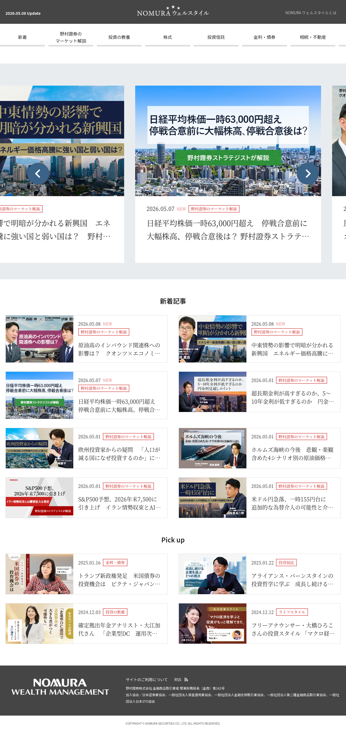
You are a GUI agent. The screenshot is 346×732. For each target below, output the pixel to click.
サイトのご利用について (147, 679)
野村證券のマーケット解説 (71, 37)
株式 (167, 37)
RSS (178, 679)
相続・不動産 (313, 37)
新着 (22, 37)
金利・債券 (264, 37)
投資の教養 (119, 37)
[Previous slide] (38, 174)
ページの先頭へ (339, 676)
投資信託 (216, 37)
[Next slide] (308, 174)
